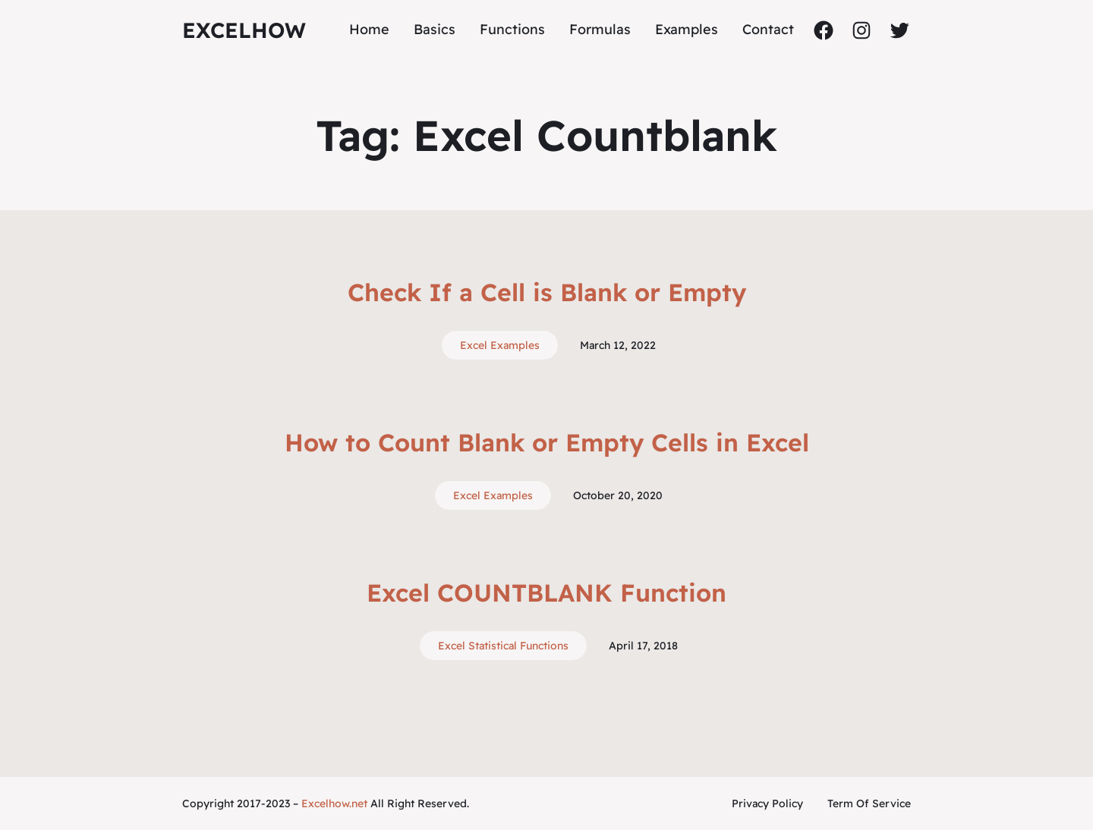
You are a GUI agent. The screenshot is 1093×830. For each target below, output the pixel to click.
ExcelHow (244, 30)
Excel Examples (500, 345)
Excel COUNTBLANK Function (546, 592)
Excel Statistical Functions (503, 645)
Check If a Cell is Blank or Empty (547, 292)
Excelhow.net (334, 803)
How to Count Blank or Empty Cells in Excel (547, 442)
